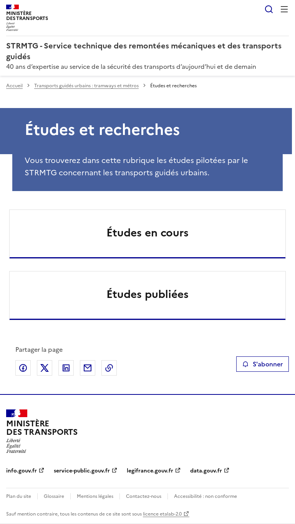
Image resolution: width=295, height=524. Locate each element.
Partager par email (87, 368)
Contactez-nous (143, 496)
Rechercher (269, 9)
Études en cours (147, 233)
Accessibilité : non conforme (205, 496)
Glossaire (54, 496)
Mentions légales (95, 496)
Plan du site (18, 496)
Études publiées (147, 294)
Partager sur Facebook (23, 368)
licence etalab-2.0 (162, 514)
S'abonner (262, 364)
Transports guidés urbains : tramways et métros (86, 85)
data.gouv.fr (206, 471)
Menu (284, 9)
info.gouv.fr (21, 471)
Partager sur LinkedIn (66, 368)
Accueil (14, 85)
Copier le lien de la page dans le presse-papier (109, 368)
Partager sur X (44, 368)
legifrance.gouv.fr (150, 471)
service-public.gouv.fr (82, 471)
